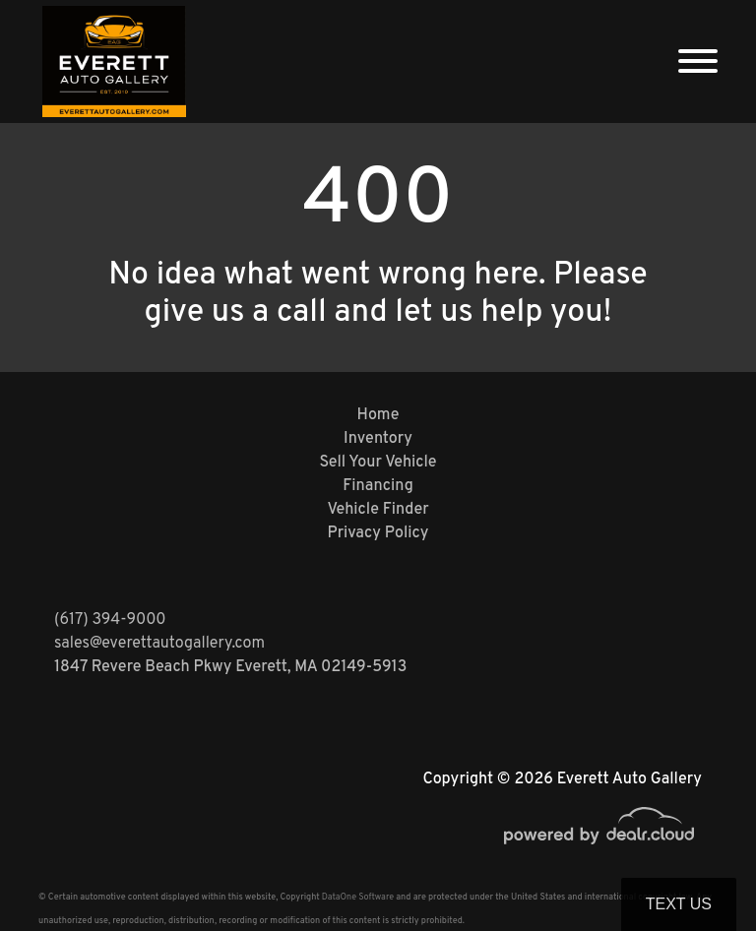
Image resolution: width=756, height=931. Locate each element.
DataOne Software (358, 897)
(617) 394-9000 (110, 620)
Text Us (679, 904)
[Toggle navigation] (697, 61)
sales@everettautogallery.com (159, 643)
